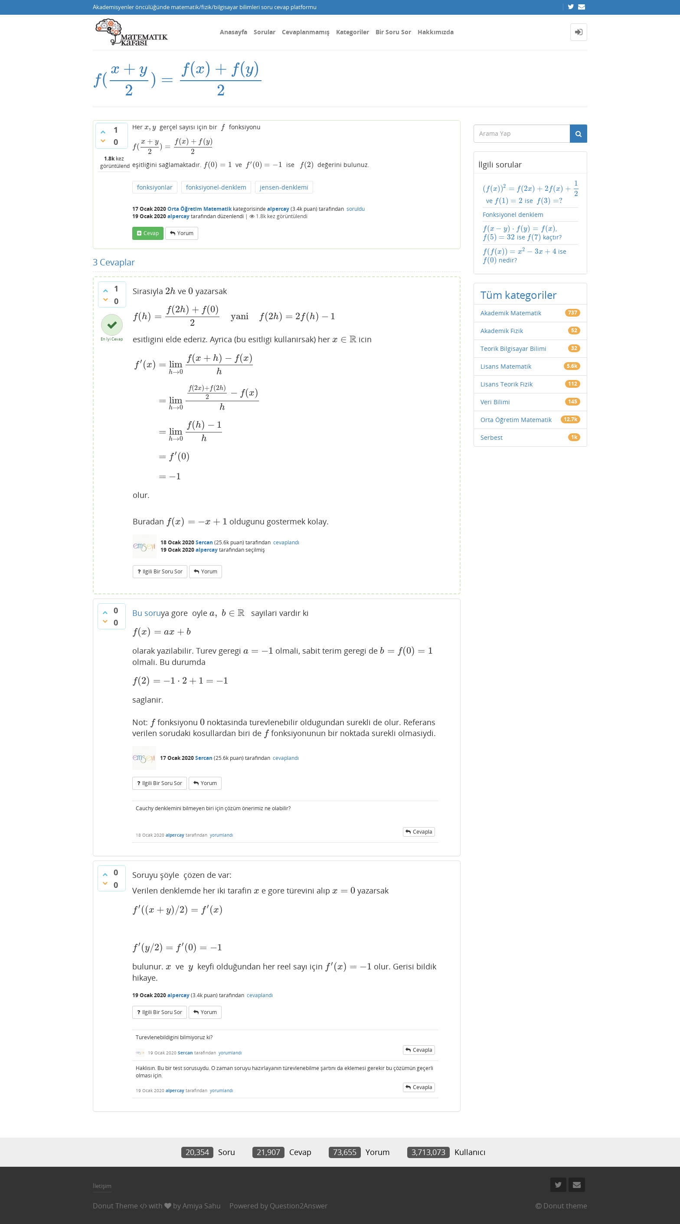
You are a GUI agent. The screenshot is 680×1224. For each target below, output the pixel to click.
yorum (185, 233)
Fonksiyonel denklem (513, 214)
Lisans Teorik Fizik (507, 384)
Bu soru (146, 613)
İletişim (102, 1186)
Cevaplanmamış (306, 32)
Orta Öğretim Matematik (199, 209)
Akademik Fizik (502, 331)
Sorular (264, 32)
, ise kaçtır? (522, 233)
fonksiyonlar (155, 187)
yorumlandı (221, 835)
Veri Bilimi (495, 402)
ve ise (531, 192)
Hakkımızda (436, 32)
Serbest (492, 437)
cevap (151, 233)
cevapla (422, 831)
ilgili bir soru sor (163, 571)
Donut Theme (115, 1206)
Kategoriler (352, 32)
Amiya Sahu (202, 1206)
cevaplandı (286, 542)
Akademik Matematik (511, 313)
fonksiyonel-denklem (216, 187)
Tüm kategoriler (519, 295)
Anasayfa (233, 32)
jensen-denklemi (284, 187)
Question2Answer (299, 1206)
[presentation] (178, 79)
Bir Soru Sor (393, 32)
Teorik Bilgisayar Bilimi (513, 348)
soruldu (356, 209)
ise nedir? (524, 256)
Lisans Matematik (506, 366)
